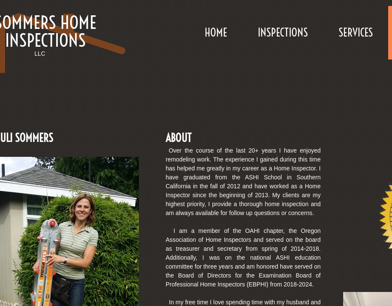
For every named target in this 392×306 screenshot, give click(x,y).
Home (216, 33)
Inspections (283, 33)
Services (355, 33)
